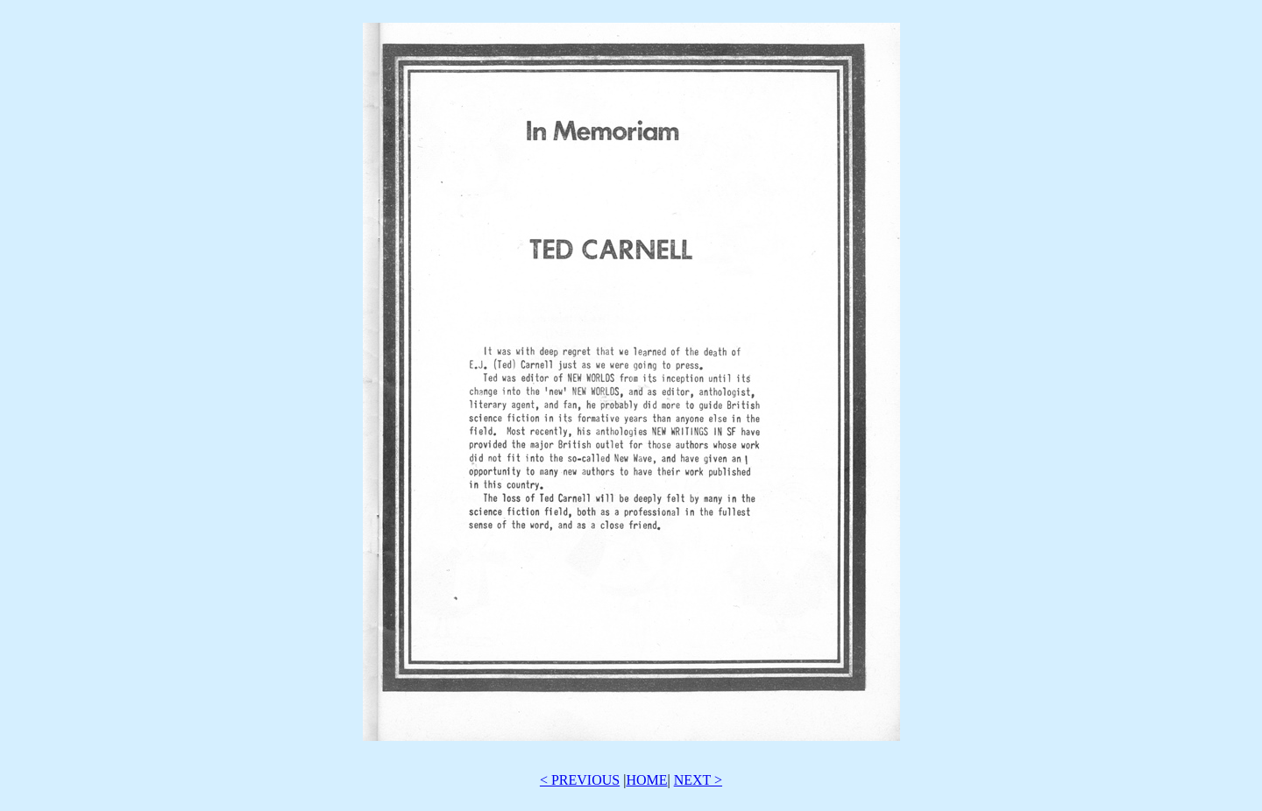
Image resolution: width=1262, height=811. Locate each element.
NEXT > (698, 779)
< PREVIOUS (580, 779)
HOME (646, 779)
